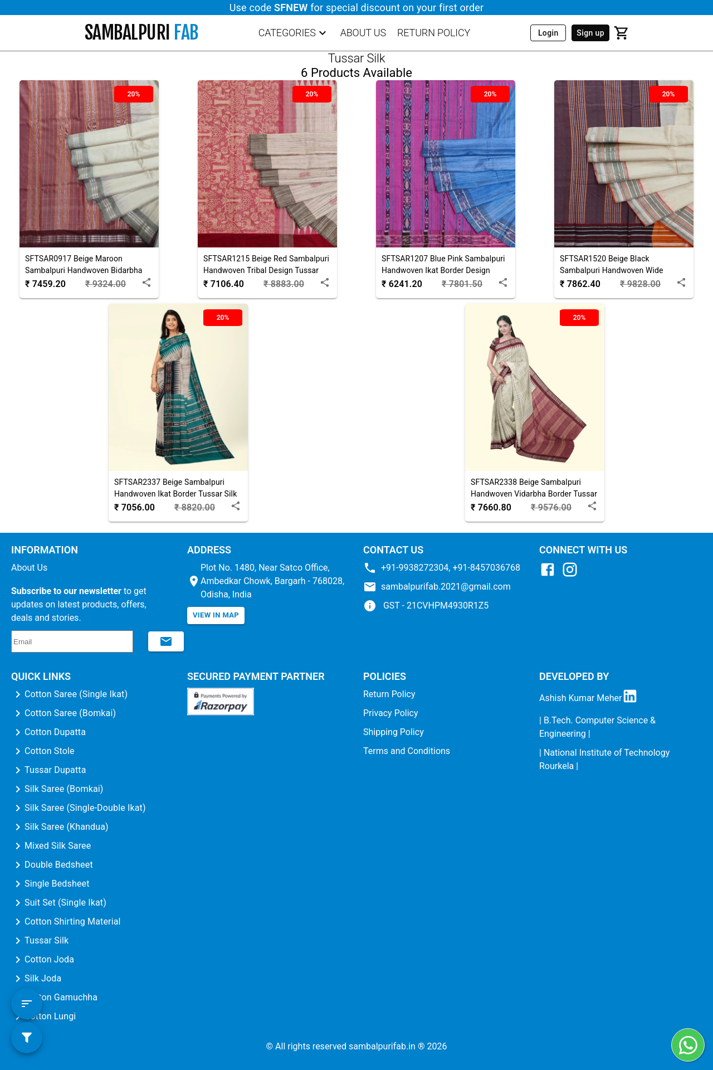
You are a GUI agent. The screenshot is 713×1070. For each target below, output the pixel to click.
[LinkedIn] (633, 698)
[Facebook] (550, 575)
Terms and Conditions (406, 751)
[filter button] (26, 1037)
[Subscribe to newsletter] (166, 641)
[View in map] (216, 615)
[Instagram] (572, 575)
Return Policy (389, 694)
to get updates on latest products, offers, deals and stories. (78, 604)
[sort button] (26, 1003)
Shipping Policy (393, 732)
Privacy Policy (390, 713)
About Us (29, 567)
